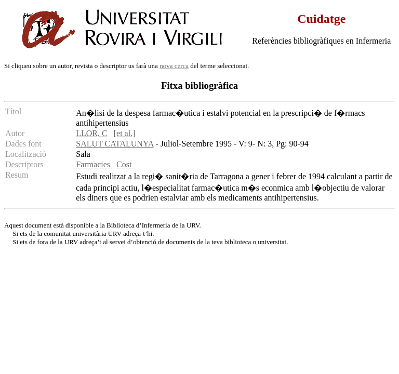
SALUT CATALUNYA (114, 143)
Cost (125, 164)
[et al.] (125, 133)
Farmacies (94, 164)
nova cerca (174, 66)
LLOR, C (91, 133)
